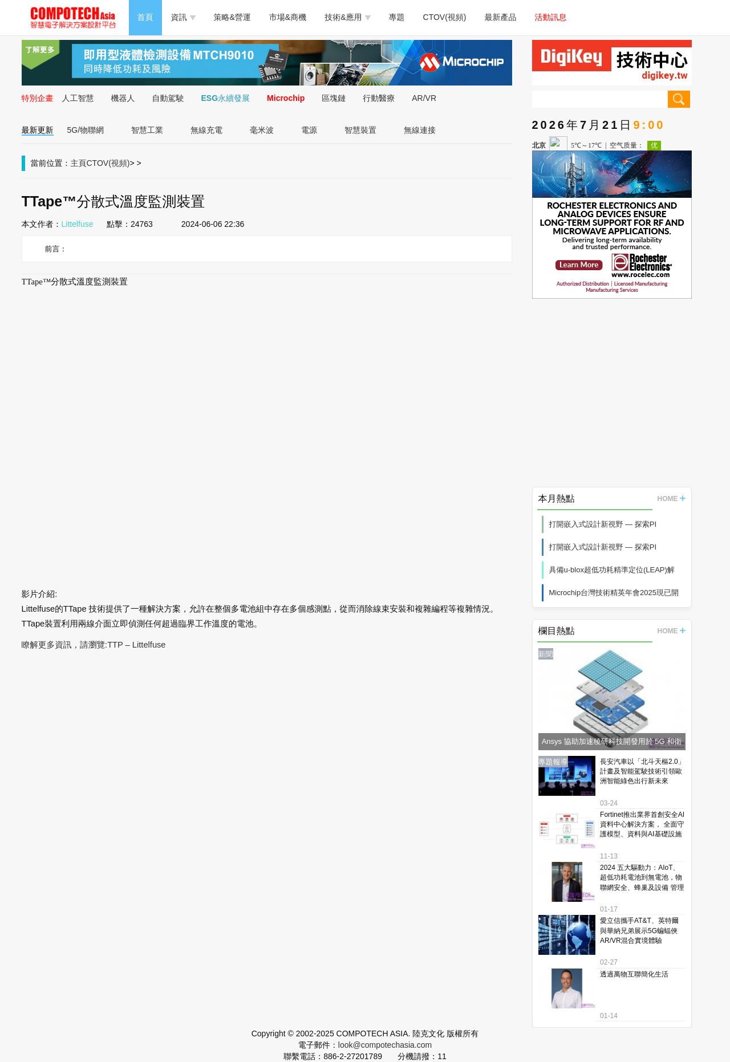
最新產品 (501, 17)
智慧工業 (147, 130)
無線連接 (420, 130)
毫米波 (262, 130)
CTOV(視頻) (445, 17)
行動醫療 (379, 98)
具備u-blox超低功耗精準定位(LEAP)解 (612, 569)
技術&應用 (347, 17)
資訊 (183, 17)
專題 (397, 17)
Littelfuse (78, 224)
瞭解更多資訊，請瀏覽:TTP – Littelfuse (94, 644)
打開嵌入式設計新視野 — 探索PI (603, 524)
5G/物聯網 (85, 130)
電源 (309, 130)
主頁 (79, 163)
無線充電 (206, 130)
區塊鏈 (334, 98)
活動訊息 (551, 17)
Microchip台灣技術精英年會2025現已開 (614, 592)
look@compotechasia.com (385, 1044)
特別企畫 (38, 98)
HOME (672, 499)
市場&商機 (287, 17)
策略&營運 (232, 17)
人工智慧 (78, 98)
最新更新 (38, 130)
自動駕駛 (168, 98)
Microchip (286, 98)
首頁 (145, 17)
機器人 (123, 98)
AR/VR (424, 98)
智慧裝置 (360, 130)
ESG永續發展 (225, 98)
